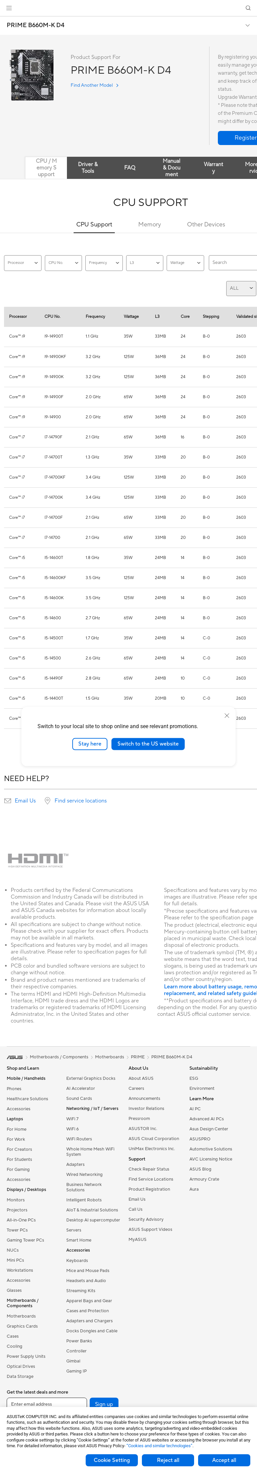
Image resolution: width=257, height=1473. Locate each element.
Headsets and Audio (86, 1280)
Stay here (89, 744)
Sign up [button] (104, 1404)
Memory (149, 224)
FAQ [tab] (129, 167)
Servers (73, 1230)
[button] (9, 8)
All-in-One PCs (21, 1220)
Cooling (14, 1346)
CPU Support (94, 224)
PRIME (138, 1057)
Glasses (14, 1290)
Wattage (185, 263)
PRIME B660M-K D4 (36, 25)
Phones (14, 1089)
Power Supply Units (26, 1356)
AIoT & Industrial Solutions (92, 1210)
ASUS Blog (200, 1169)
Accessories (18, 1109)
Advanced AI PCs (206, 1119)
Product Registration (149, 1189)
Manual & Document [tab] (171, 168)
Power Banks (79, 1341)
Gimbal (73, 1361)
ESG (193, 1078)
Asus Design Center (208, 1129)
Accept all (224, 1460)
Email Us (25, 800)
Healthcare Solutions (27, 1099)
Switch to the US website (148, 744)
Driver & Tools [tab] (88, 167)
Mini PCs (15, 1260)
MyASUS (137, 1239)
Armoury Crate (204, 1179)
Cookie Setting (112, 1460)
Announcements (144, 1098)
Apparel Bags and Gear (89, 1301)
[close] (227, 715)
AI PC (195, 1109)
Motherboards (21, 1316)
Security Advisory (146, 1219)
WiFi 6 (72, 1129)
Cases (13, 1336)
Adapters (75, 1164)
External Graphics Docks (90, 1078)
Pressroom (139, 1118)
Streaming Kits (80, 1290)
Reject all (168, 1460)
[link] (129, 8)
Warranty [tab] (213, 167)
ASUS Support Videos (150, 1229)
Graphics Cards (22, 1326)
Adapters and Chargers (89, 1321)
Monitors (16, 1200)
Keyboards (77, 1260)
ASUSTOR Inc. (142, 1128)
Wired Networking (84, 1174)
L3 (145, 263)
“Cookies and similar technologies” (159, 1445)
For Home (16, 1129)
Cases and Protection (87, 1311)
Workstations (20, 1270)
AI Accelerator (80, 1088)
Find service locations (81, 800)
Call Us (135, 1209)
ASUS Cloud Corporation (153, 1138)
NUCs (13, 1250)
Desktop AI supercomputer (93, 1220)
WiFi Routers (79, 1139)
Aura (194, 1189)
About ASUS (141, 1078)
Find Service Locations (150, 1179)
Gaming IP (76, 1371)
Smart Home (78, 1240)
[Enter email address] (47, 1404)
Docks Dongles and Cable (91, 1331)
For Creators (19, 1149)
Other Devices (206, 224)
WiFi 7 (72, 1119)
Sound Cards (79, 1098)
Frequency (104, 263)
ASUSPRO (199, 1139)
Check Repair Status (148, 1169)
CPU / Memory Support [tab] (46, 168)
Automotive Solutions (210, 1149)
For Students (19, 1159)
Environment (202, 1088)
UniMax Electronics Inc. (151, 1148)
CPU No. (64, 263)
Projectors (17, 1210)
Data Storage (20, 1376)
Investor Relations (146, 1108)
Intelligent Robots (84, 1200)
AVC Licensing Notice (210, 1159)
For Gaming (18, 1169)
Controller (76, 1351)
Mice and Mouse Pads (87, 1270)
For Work (16, 1139)
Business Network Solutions (84, 1187)
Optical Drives (21, 1366)
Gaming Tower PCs (25, 1240)
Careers (136, 1088)
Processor (23, 263)
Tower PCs (17, 1230)
